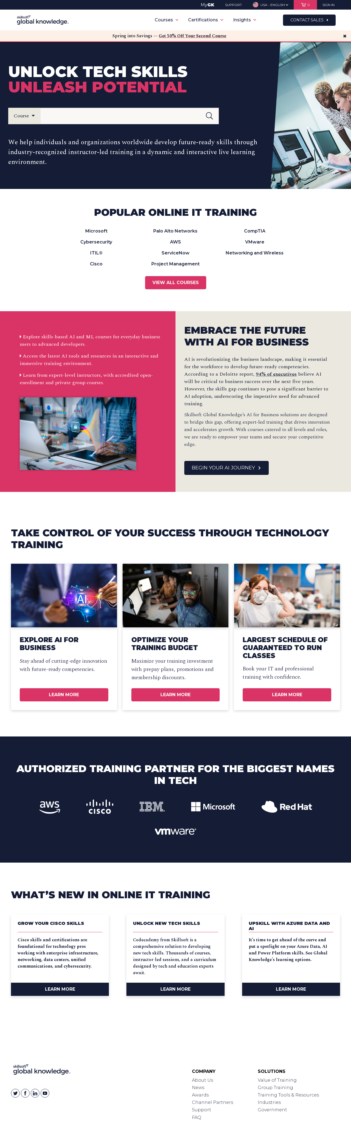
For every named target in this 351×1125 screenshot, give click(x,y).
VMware (254, 242)
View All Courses (175, 282)
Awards (200, 1095)
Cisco (96, 264)
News (198, 1087)
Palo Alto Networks (175, 231)
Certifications (205, 19)
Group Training (275, 1087)
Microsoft (96, 231)
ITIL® (96, 253)
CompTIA (254, 231)
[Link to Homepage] (42, 1070)
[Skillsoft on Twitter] (15, 1093)
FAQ (196, 1117)
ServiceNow (175, 253)
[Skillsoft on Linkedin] (35, 1093)
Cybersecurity (96, 242)
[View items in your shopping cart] (305, 5)
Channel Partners (212, 1102)
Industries (269, 1102)
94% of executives (276, 374)
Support (201, 1109)
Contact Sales (309, 20)
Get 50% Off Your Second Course (192, 36)
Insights (244, 19)
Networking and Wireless (255, 253)
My (207, 4)
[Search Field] (129, 116)
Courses (166, 19)
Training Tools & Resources (288, 1095)
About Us (202, 1080)
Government (272, 1109)
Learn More (64, 694)
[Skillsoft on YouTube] (45, 1093)
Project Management (175, 264)
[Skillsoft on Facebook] (25, 1093)
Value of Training (277, 1080)
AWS (175, 242)
